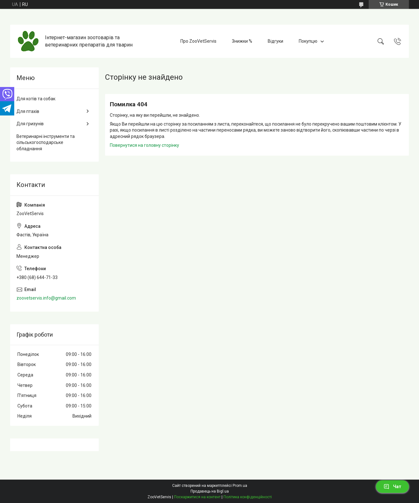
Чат (392, 486)
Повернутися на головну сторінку (144, 145)
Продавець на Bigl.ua (210, 491)
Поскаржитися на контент (197, 497)
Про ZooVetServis (198, 41)
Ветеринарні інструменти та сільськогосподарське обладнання (45, 142)
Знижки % (242, 41)
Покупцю (308, 41)
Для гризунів (30, 123)
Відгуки (275, 41)
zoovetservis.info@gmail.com (46, 298)
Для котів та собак (35, 98)
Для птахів (27, 111)
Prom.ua (240, 485)
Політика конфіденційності (247, 497)
